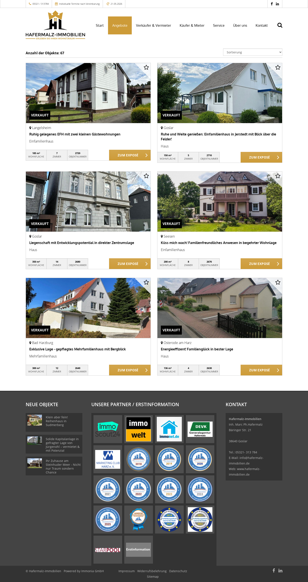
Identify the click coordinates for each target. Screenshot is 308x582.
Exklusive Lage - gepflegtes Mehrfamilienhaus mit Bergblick (77, 349)
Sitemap (153, 577)
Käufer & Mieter (192, 25)
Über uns (240, 25)
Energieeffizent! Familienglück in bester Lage (197, 349)
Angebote (119, 25)
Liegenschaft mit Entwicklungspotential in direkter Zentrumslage (81, 243)
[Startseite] (55, 25)
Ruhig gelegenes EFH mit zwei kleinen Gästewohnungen (74, 134)
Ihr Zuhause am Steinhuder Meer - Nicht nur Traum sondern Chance (63, 466)
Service (219, 25)
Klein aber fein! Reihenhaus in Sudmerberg (57, 421)
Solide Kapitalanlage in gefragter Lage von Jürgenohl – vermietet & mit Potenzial (63, 445)
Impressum (126, 571)
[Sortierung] (253, 52)
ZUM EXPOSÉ (128, 155)
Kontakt (262, 25)
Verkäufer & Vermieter (153, 25)
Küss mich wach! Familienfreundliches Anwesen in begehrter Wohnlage (219, 243)
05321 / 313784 (41, 3)
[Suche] (282, 28)
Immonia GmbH (92, 571)
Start (100, 25)
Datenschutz (178, 571)
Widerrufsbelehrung (152, 571)
